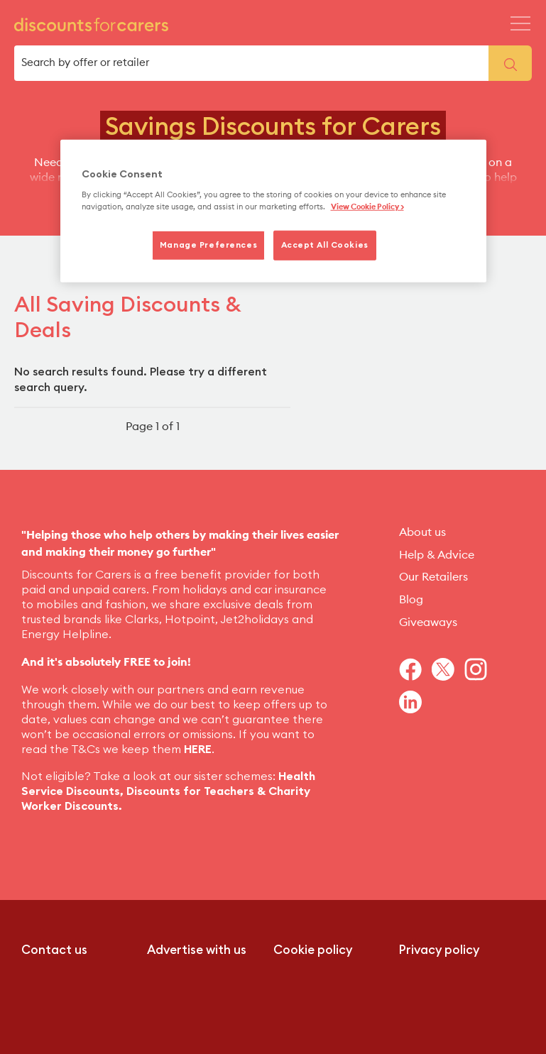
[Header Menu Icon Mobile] (520, 23)
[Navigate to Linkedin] (415, 702)
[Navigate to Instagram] (480, 669)
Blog (411, 599)
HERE (198, 749)
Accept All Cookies (324, 245)
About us (422, 532)
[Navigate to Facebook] (415, 669)
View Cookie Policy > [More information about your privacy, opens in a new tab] (367, 207)
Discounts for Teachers (190, 791)
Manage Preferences (208, 245)
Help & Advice (436, 555)
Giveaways (428, 622)
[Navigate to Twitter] (448, 669)
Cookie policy (312, 950)
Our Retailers (433, 577)
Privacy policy (439, 950)
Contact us (54, 950)
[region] (273, 211)
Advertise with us (196, 950)
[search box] (251, 63)
